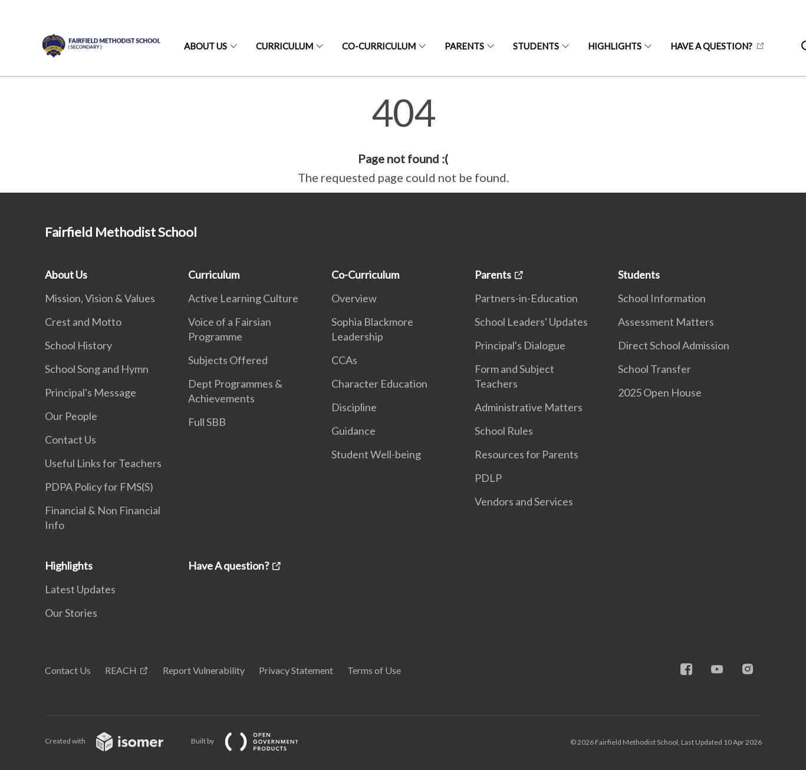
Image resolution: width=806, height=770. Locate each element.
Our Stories (71, 612)
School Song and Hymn (97, 368)
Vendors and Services (524, 501)
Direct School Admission (673, 345)
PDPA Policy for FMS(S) (99, 486)
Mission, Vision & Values (100, 298)
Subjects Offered (228, 359)
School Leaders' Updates (531, 321)
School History (78, 345)
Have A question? (711, 46)
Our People (71, 415)
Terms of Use (374, 670)
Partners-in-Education (526, 298)
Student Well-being (376, 454)
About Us (205, 46)
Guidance (353, 430)
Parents (464, 46)
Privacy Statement (296, 670)
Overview (354, 298)
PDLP (488, 477)
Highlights (614, 46)
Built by (254, 740)
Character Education (379, 383)
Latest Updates (80, 589)
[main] (403, 140)
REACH (121, 670)
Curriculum (284, 46)
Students (536, 46)
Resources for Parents (526, 454)
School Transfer (654, 368)
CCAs (344, 359)
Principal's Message (90, 392)
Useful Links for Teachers (103, 463)
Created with (113, 740)
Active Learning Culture (243, 298)
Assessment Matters (666, 321)
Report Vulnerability (204, 670)
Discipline (354, 407)
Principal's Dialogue (520, 345)
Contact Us (70, 439)
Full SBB (207, 421)
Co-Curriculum (379, 46)
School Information (662, 298)
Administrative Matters (529, 407)
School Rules (504, 430)
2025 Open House (660, 392)
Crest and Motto (83, 321)
